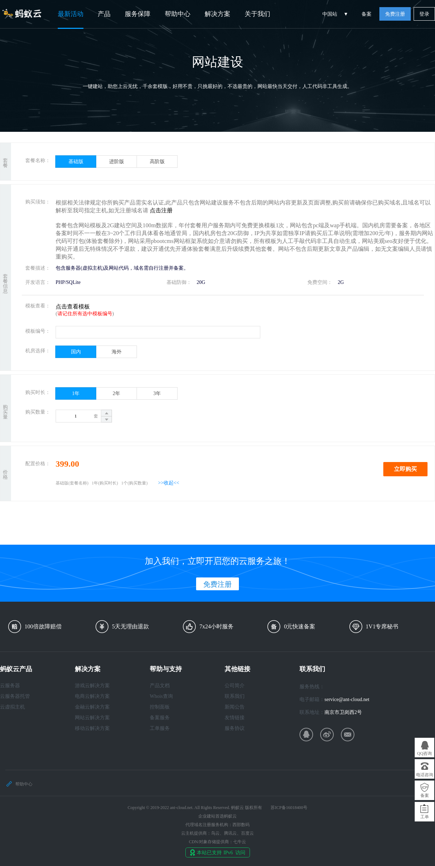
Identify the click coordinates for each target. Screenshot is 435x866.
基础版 (75, 161)
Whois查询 (161, 696)
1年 (76, 393)
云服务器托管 (15, 696)
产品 (104, 13)
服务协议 (235, 728)
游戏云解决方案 (92, 685)
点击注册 (161, 210)
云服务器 (10, 685)
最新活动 (70, 13)
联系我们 (235, 696)
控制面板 (160, 707)
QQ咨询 (424, 753)
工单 (424, 816)
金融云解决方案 (92, 707)
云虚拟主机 (12, 707)
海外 (117, 351)
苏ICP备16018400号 (289, 807)
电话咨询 (424, 774)
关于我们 (257, 13)
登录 (424, 14)
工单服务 (160, 728)
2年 (116, 393)
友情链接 (235, 717)
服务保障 (137, 13)
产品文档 (160, 685)
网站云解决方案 (92, 717)
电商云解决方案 (92, 696)
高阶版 (157, 161)
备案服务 (160, 717)
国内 (76, 351)
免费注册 (395, 14)
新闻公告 (235, 707)
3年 (157, 393)
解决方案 (217, 13)
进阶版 (116, 161)
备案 (367, 14)
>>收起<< (168, 483)
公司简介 (235, 685)
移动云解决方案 (92, 728)
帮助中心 (177, 13)
